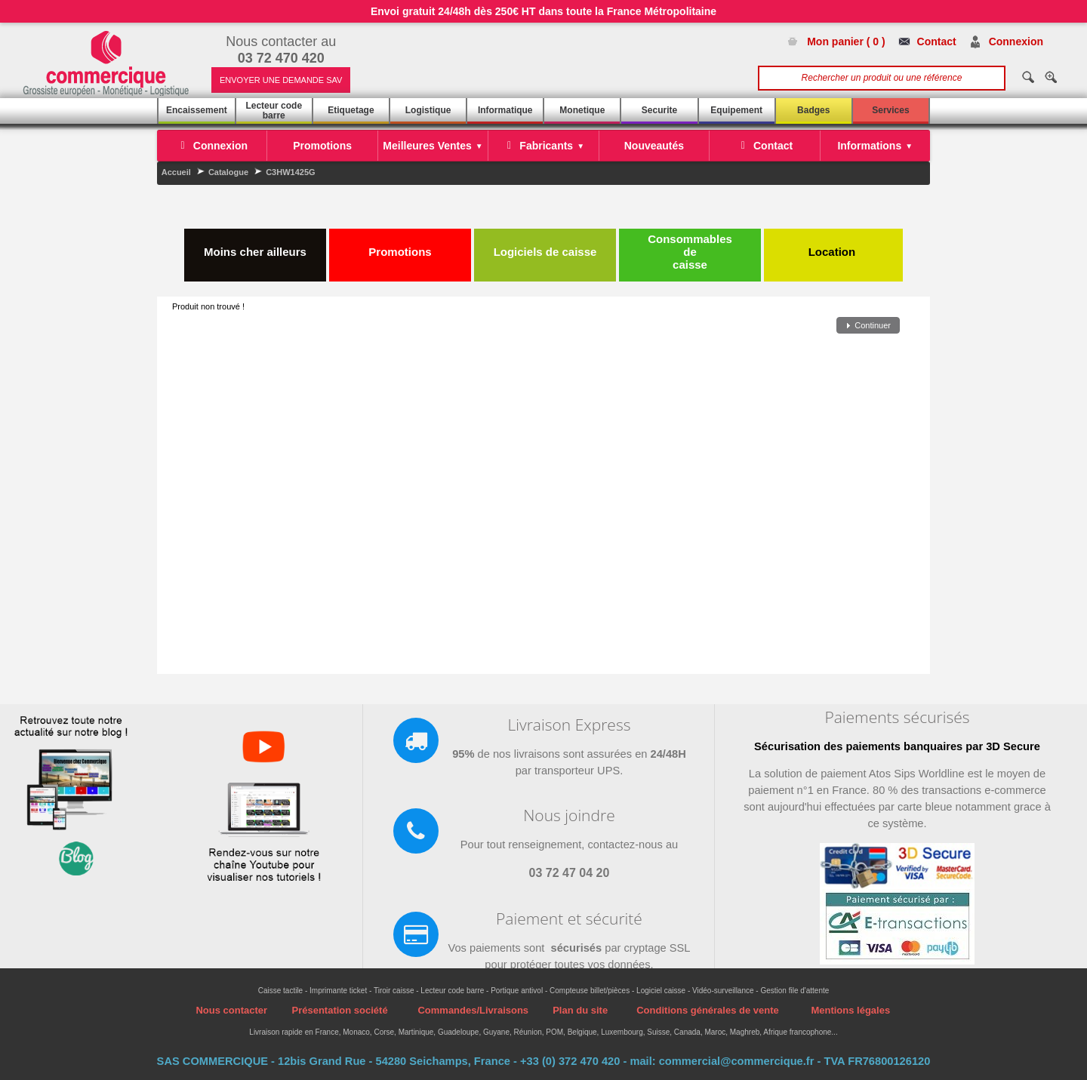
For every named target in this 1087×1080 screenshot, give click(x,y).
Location (833, 245)
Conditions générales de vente (707, 1010)
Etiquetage (351, 110)
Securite (659, 110)
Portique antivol (517, 990)
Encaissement (196, 110)
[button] (868, 325)
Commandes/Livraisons (472, 1010)
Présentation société (339, 1010)
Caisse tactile (280, 990)
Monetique (582, 110)
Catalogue (228, 172)
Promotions (399, 245)
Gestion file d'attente (794, 990)
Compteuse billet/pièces (590, 990)
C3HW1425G (290, 172)
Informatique (505, 110)
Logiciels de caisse (545, 245)
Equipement (736, 110)
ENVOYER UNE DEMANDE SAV (281, 80)
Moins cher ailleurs (255, 245)
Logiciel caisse (660, 990)
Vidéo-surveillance (723, 990)
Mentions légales (850, 1010)
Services (890, 110)
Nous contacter (231, 1010)
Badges (813, 110)
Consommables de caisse (690, 251)
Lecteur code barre (273, 110)
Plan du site (580, 1010)
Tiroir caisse (394, 990)
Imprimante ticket (338, 990)
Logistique (428, 110)
